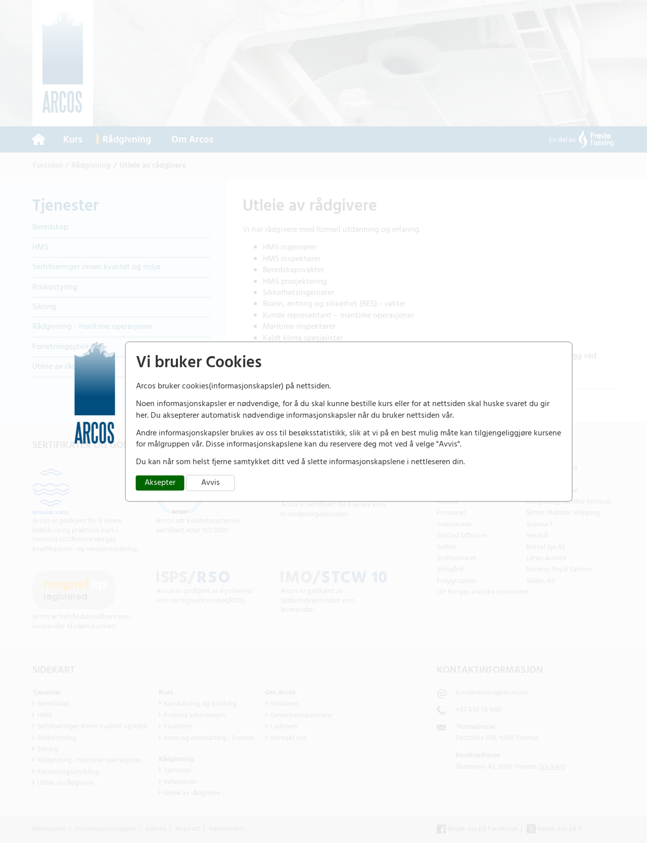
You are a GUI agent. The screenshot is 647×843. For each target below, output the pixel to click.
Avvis (210, 482)
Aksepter (160, 482)
